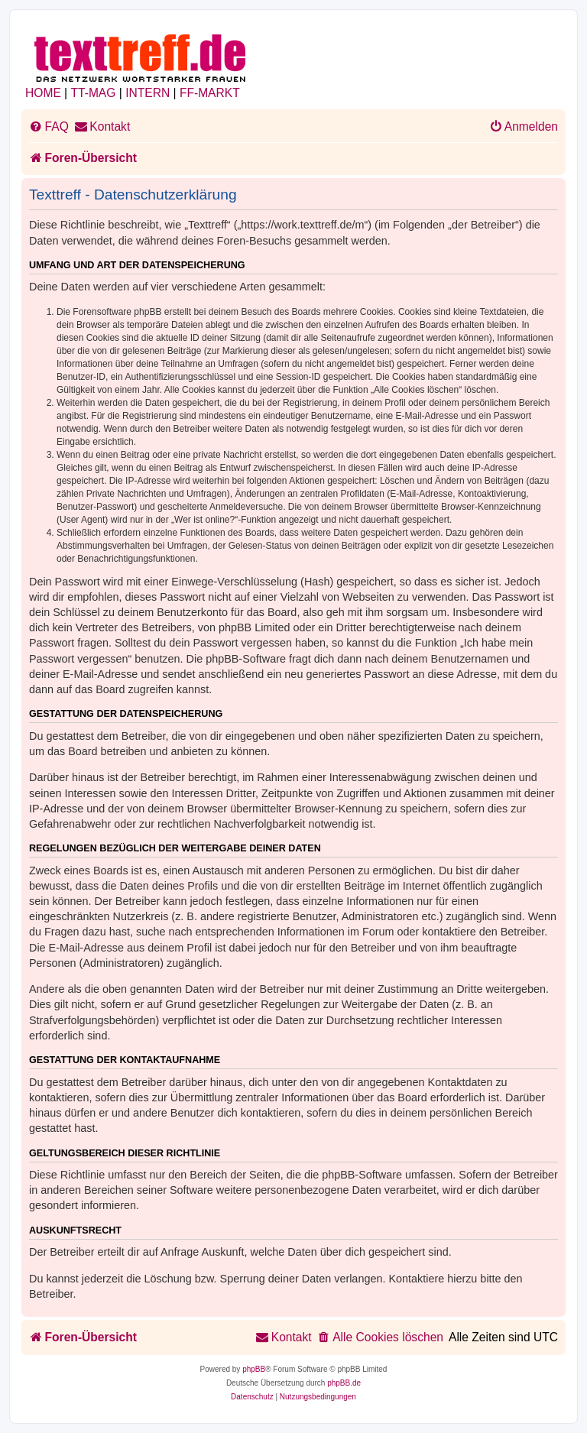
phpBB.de (344, 1383)
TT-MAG (93, 92)
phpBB (253, 1369)
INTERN (147, 92)
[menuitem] (49, 127)
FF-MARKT (210, 92)
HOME (43, 92)
